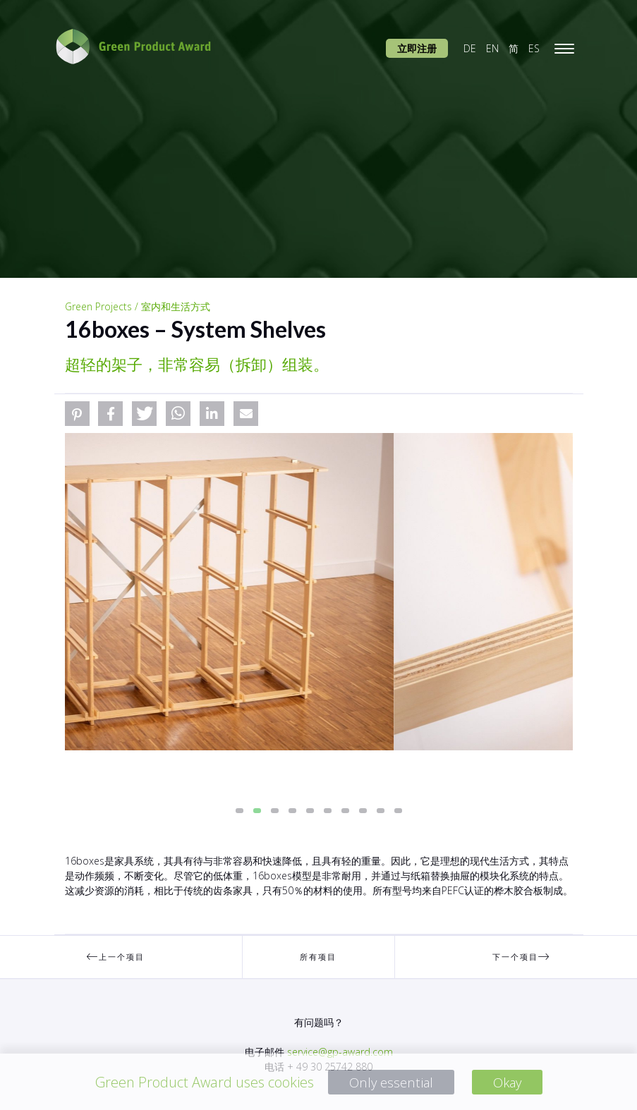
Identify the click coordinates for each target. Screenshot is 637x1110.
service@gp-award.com (340, 1052)
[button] (77, 413)
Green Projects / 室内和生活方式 (137, 306)
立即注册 (417, 48)
